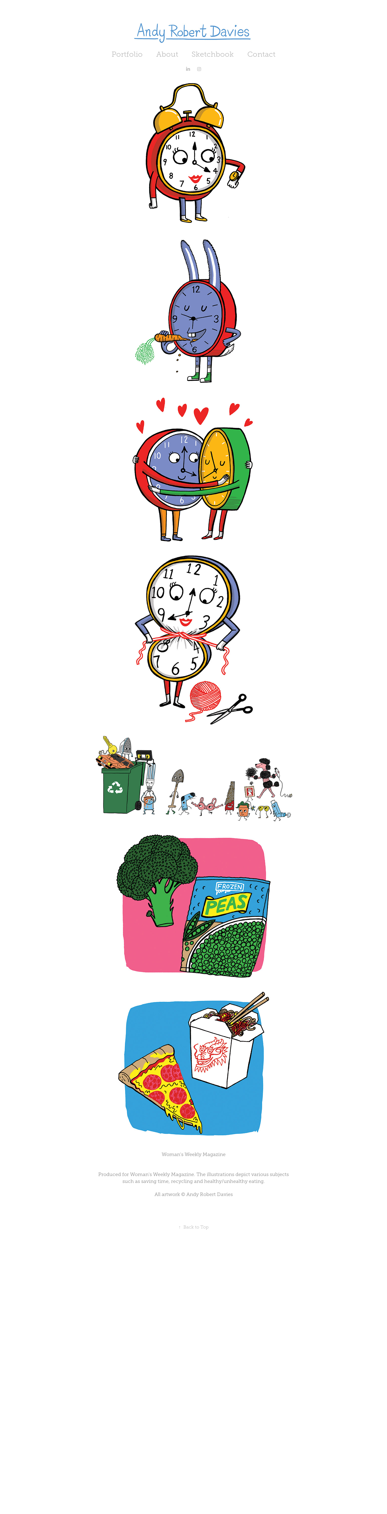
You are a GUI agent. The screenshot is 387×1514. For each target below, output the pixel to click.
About (167, 54)
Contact (261, 54)
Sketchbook (213, 54)
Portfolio (127, 54)
